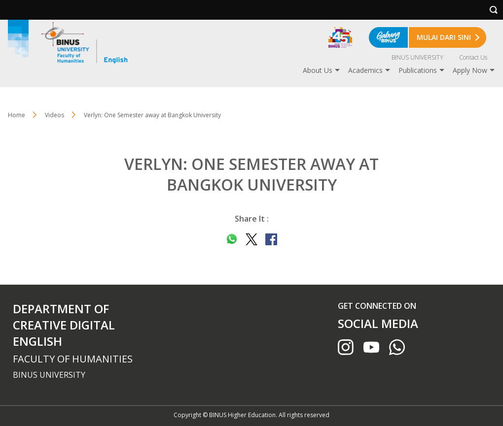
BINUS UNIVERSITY (417, 57)
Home (16, 115)
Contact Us (473, 57)
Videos (54, 115)
